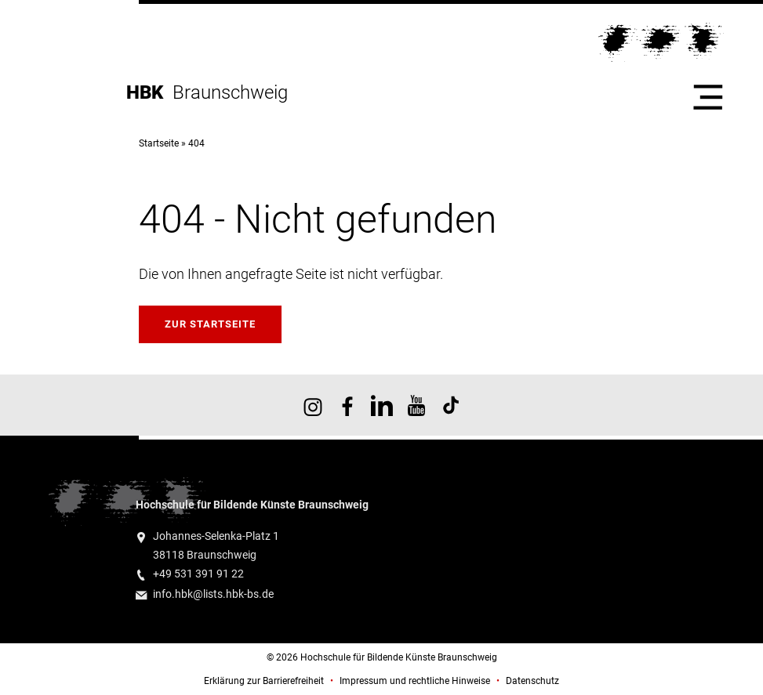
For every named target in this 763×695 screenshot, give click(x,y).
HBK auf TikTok (451, 405)
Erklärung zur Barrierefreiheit (264, 680)
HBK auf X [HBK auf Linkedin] (382, 405)
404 (196, 143)
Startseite (159, 143)
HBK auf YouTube (416, 405)
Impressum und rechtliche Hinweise (415, 680)
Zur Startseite (210, 324)
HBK (149, 92)
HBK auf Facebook (347, 405)
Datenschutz (532, 680)
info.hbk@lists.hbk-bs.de (213, 594)
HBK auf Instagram (312, 405)
